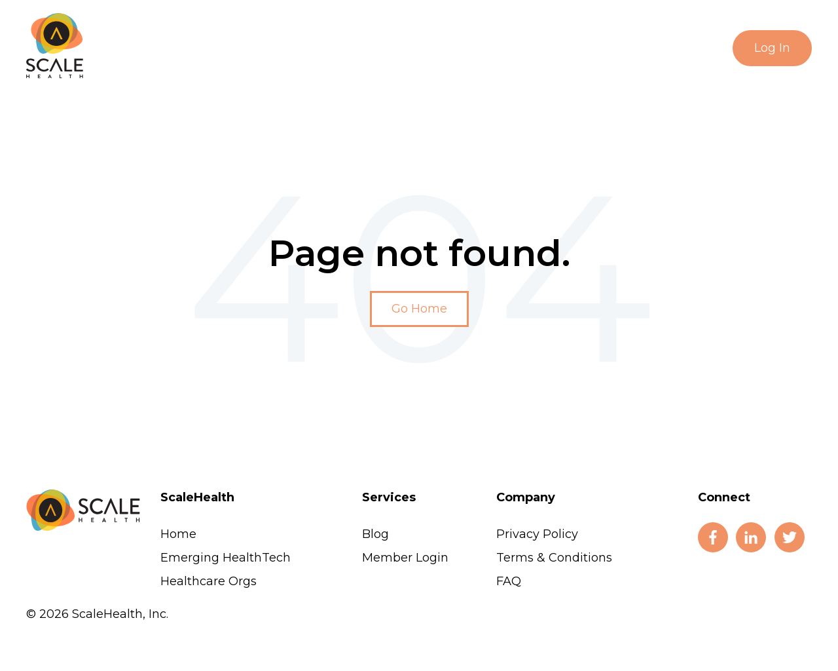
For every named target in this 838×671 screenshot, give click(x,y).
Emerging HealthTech (225, 557)
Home (178, 534)
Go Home (419, 308)
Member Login (405, 557)
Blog (375, 534)
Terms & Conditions (554, 557)
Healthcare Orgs (208, 581)
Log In (772, 48)
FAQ (508, 581)
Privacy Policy (537, 534)
